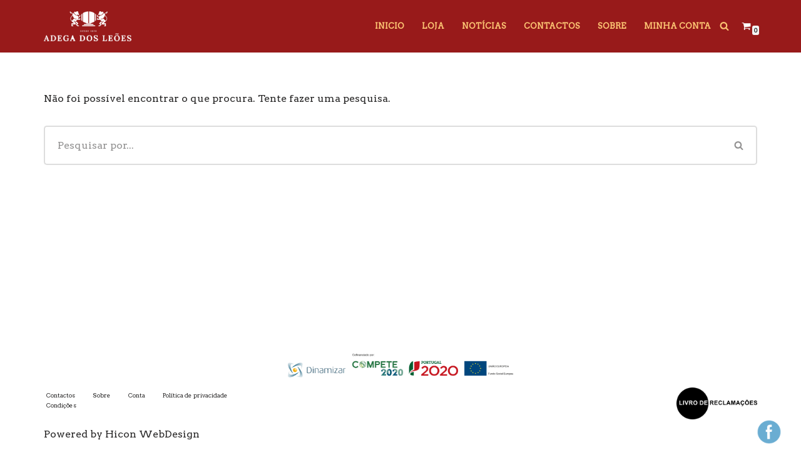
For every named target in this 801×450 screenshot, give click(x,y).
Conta (136, 395)
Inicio (389, 26)
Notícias (484, 26)
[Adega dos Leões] (87, 26)
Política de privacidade (195, 395)
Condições (61, 405)
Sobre (612, 26)
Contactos (552, 26)
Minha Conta (677, 26)
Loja (433, 26)
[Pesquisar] (724, 26)
